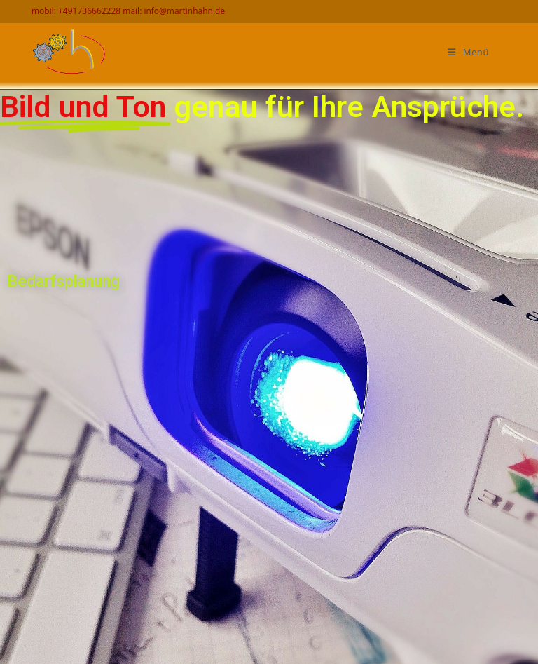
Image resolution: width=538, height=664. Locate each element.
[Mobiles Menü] (468, 52)
